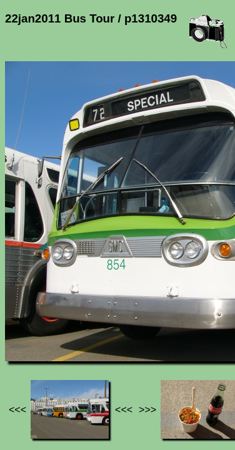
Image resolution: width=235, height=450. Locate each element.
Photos (74, 326)
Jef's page (27, 326)
